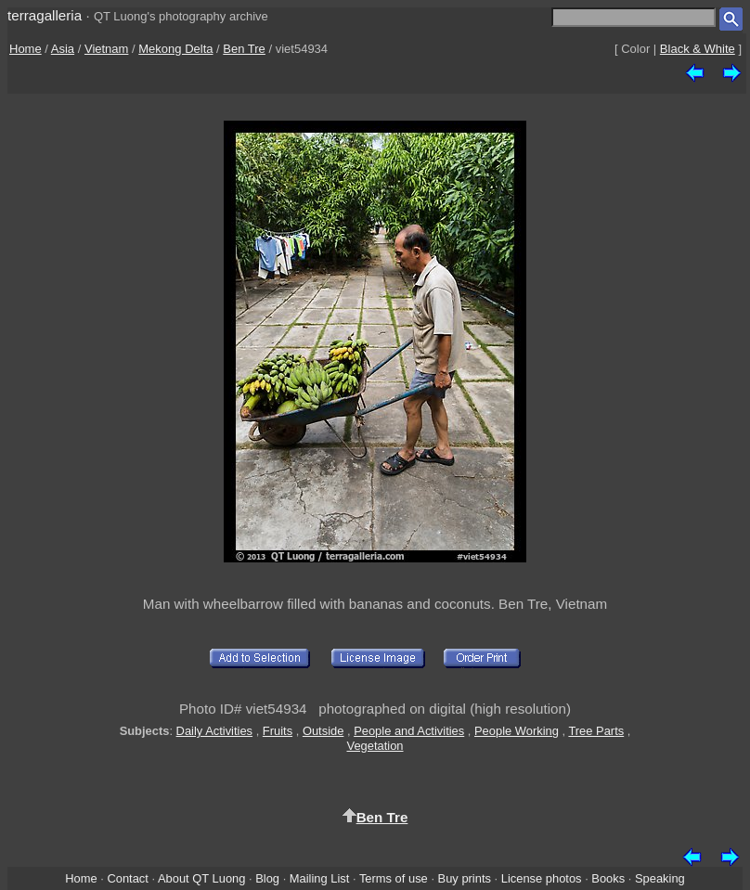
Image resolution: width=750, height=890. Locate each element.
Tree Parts (596, 731)
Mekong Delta (175, 49)
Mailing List (320, 878)
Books (608, 878)
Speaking (660, 878)
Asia (62, 49)
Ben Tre (244, 49)
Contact (127, 878)
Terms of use (393, 878)
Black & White (697, 49)
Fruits (277, 731)
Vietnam (106, 49)
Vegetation (374, 746)
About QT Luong (201, 878)
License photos (541, 878)
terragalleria (44, 15)
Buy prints (464, 878)
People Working (516, 731)
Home (25, 49)
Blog (267, 878)
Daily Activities (214, 731)
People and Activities (409, 731)
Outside (323, 731)
